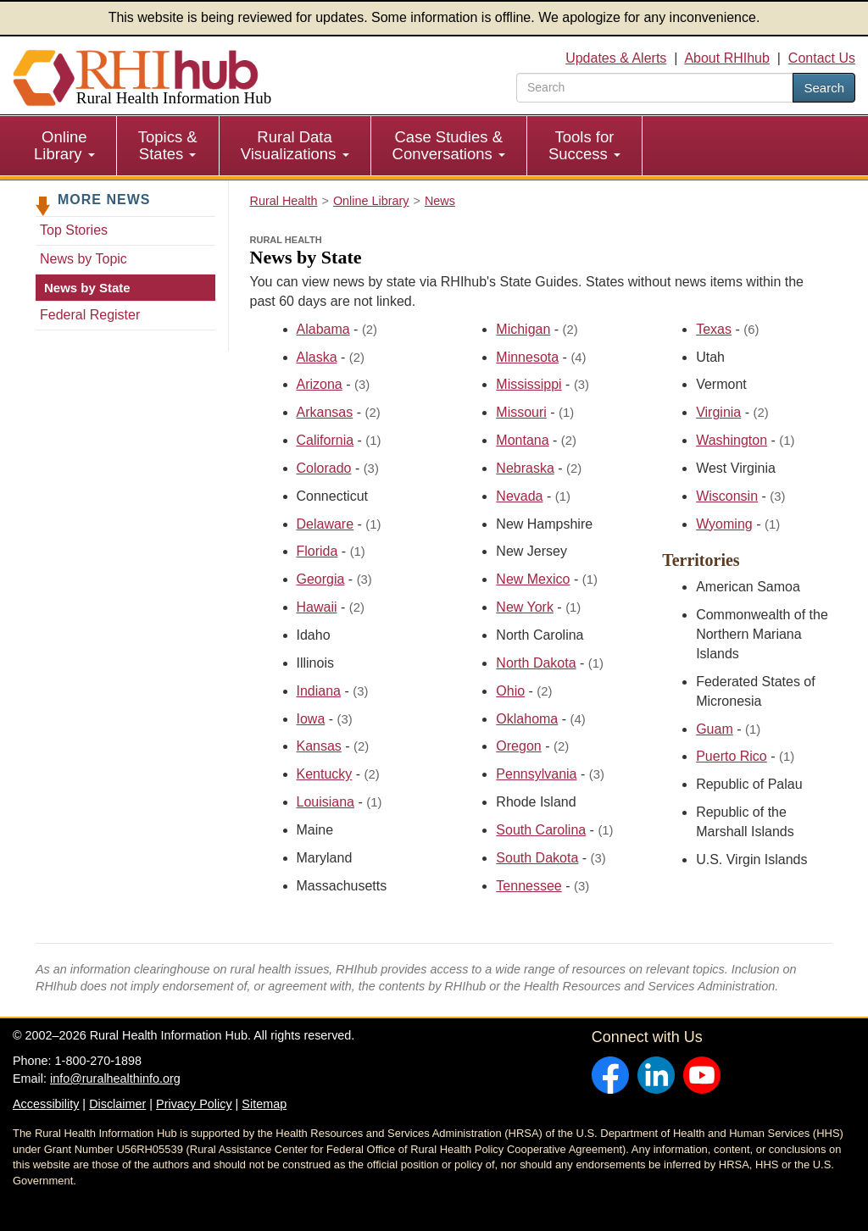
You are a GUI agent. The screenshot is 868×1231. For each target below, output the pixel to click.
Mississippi (528, 384)
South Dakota (537, 858)
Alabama (323, 329)
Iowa (311, 719)
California (325, 440)
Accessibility (46, 1104)
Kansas (319, 746)
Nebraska (525, 468)
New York (525, 607)
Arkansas (325, 412)
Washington (731, 440)
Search (824, 87)
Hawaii (317, 607)
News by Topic (83, 259)
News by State (87, 287)
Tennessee (528, 886)
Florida (317, 551)
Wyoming (724, 524)
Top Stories (74, 230)
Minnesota (527, 357)
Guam (714, 729)
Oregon (518, 746)
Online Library (64, 145)
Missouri (521, 412)
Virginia (718, 412)
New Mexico (533, 579)
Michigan (523, 329)
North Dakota (536, 663)
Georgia (321, 579)
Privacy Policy (194, 1104)
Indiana (319, 691)
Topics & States (168, 145)
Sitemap (264, 1104)
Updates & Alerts (615, 58)
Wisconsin (727, 496)
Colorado (324, 468)
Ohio (510, 691)
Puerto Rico (731, 756)
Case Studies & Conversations (448, 145)
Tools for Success (584, 145)
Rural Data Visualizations (295, 145)
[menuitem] (65, 145)
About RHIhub (727, 58)
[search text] (654, 88)
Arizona (319, 384)
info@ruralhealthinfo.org (115, 1078)
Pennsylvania (536, 774)
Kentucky (325, 774)
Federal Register (90, 315)
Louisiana (326, 802)
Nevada (519, 496)
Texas (714, 329)
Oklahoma (527, 719)
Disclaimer (117, 1104)
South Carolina (541, 830)
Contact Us (821, 58)
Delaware (325, 524)
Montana (522, 440)
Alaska (317, 357)
